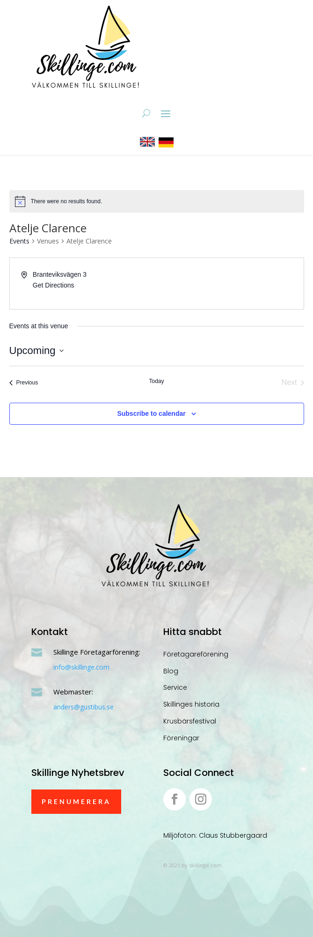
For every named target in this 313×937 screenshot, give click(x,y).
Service (175, 687)
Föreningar (181, 738)
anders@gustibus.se (83, 706)
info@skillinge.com (81, 667)
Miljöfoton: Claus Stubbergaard (215, 835)
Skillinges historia (191, 704)
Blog (170, 671)
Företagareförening (195, 654)
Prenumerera (76, 801)
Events (19, 240)
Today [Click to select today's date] (156, 381)
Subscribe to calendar (151, 413)
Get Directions (53, 285)
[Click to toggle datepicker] (36, 350)
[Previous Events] (23, 382)
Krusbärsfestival (189, 721)
